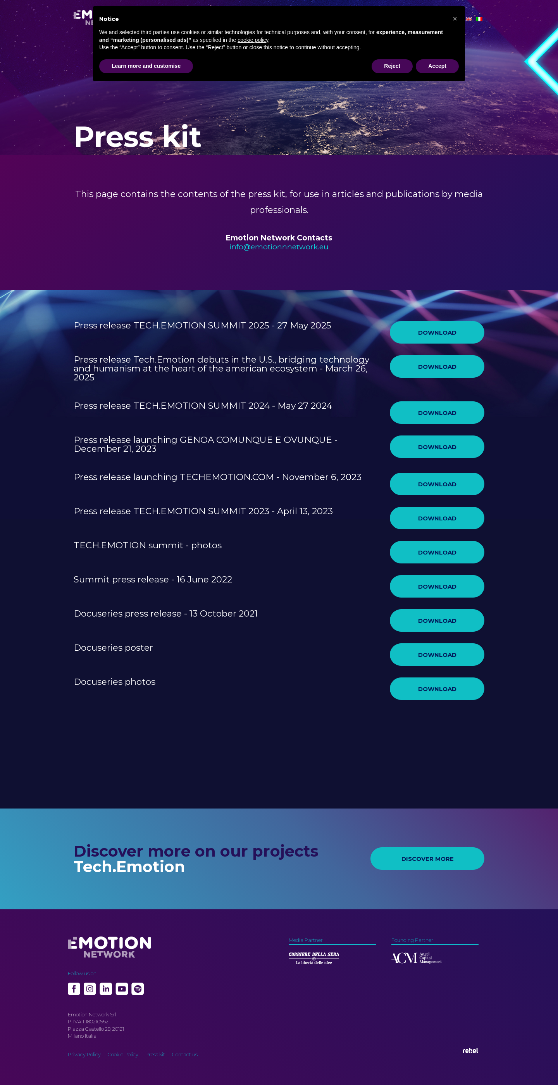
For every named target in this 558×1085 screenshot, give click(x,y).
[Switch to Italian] (479, 19)
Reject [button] (392, 66)
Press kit (155, 1054)
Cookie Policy (123, 1054)
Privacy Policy (84, 1054)
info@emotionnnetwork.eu (279, 246)
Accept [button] (437, 66)
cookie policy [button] (253, 40)
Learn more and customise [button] (146, 66)
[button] (455, 18)
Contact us (185, 1054)
